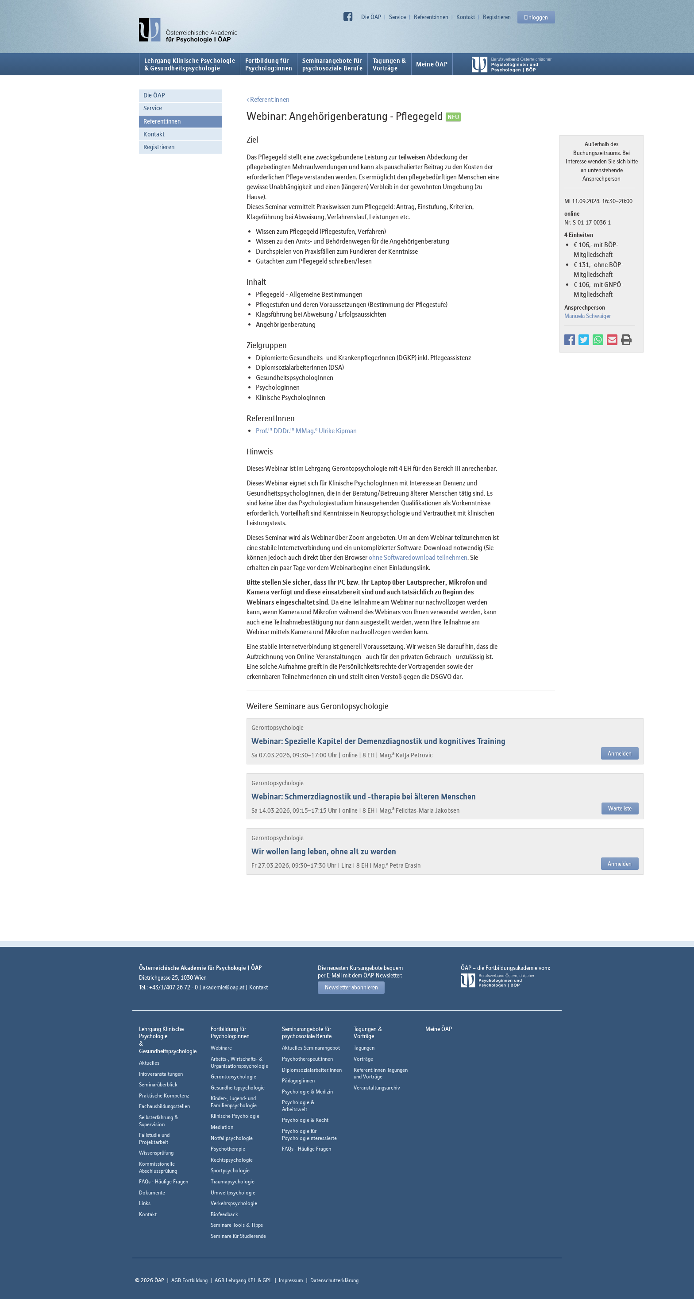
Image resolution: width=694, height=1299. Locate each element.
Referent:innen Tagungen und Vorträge (381, 1073)
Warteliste (620, 808)
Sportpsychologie (230, 1170)
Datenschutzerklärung (334, 1280)
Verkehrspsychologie (234, 1203)
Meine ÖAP (431, 64)
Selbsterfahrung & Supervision (158, 1121)
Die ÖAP (371, 16)
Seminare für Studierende (238, 1236)
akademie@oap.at (223, 987)
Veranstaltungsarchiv (377, 1087)
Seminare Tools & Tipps (237, 1224)
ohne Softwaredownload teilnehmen (418, 557)
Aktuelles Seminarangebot (311, 1047)
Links (144, 1203)
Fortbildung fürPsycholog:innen (269, 64)
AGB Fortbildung (189, 1280)
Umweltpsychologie (233, 1192)
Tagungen (364, 1047)
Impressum (291, 1280)
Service (397, 16)
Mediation (222, 1127)
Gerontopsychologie (233, 1076)
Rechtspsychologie (232, 1159)
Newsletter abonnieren (351, 987)
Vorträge (363, 1058)
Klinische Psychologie (235, 1116)
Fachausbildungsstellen (164, 1106)
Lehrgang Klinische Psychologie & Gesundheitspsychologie (189, 64)
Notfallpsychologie (232, 1138)
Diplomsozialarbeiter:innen (312, 1069)
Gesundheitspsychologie (238, 1087)
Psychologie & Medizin (307, 1091)
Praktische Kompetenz (164, 1095)
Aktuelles (149, 1062)
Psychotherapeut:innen (307, 1058)
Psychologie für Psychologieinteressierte (309, 1134)
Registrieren (497, 16)
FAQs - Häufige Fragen (163, 1181)
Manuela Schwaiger (587, 315)
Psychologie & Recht (305, 1120)
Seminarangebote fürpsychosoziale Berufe (332, 64)
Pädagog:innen (298, 1080)
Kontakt (465, 16)
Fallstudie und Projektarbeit (154, 1138)
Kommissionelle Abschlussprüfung (158, 1167)
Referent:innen (431, 16)
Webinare (221, 1047)
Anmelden (620, 753)
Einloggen (536, 17)
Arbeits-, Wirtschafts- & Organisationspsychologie (239, 1062)
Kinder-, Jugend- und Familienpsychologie (234, 1102)
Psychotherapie (228, 1148)
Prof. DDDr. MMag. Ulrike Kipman (306, 430)
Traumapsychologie (232, 1181)
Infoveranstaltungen (161, 1073)
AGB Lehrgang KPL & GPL (243, 1280)
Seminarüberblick (158, 1084)
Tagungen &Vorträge (389, 64)
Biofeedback (224, 1214)
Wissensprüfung (156, 1152)
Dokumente (152, 1192)
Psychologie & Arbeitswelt (298, 1106)
